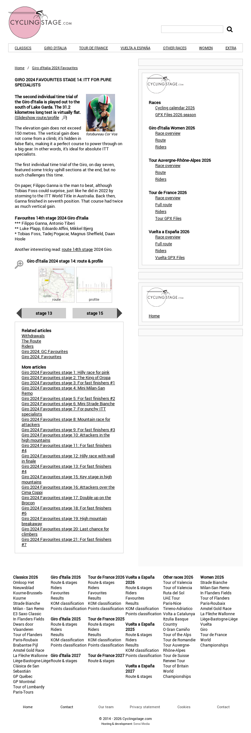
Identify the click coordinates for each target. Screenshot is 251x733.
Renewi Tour (174, 660)
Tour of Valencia (177, 582)
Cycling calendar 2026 (175, 107)
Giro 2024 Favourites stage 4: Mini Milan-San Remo (63, 390)
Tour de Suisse (176, 655)
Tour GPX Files (168, 218)
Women (206, 47)
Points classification (69, 608)
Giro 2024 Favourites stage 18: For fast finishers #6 (66, 510)
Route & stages (64, 582)
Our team (106, 706)
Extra (231, 47)
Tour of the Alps (177, 634)
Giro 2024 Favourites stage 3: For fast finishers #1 (68, 383)
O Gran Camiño (176, 629)
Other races (175, 47)
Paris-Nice (172, 603)
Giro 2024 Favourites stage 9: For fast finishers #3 (68, 430)
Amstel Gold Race (28, 650)
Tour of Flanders (27, 634)
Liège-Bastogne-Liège (31, 660)
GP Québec (22, 676)
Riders (160, 146)
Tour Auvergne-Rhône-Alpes (176, 647)
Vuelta (206, 624)
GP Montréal (24, 681)
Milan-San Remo (214, 587)
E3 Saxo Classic (27, 613)
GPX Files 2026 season (175, 114)
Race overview (167, 133)
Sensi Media (141, 724)
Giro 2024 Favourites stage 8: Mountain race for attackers (66, 421)
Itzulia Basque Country (175, 621)
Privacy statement (145, 706)
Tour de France (93, 47)
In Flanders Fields (28, 618)
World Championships (177, 673)
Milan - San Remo (28, 608)
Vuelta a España (135, 47)
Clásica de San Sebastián (26, 668)
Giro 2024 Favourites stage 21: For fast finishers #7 (66, 541)
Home (20, 67)
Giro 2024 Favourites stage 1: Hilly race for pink (65, 372)
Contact (223, 706)
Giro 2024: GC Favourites (45, 351)
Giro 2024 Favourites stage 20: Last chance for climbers (65, 531)
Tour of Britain (176, 665)
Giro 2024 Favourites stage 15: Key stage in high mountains (67, 479)
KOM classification (67, 603)
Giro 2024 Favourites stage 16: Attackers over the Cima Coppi (68, 489)
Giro (204, 629)
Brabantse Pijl (25, 645)
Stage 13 (44, 313)
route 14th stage (77, 249)
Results (57, 598)
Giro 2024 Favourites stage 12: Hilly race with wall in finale (68, 458)
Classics (23, 47)
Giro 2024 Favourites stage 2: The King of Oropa (66, 377)
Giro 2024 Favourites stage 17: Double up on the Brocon (66, 500)
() (41, 117)
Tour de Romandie (179, 639)
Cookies (184, 706)
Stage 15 (95, 313)
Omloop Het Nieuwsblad (23, 585)
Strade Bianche (26, 603)
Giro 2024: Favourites (41, 356)
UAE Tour (171, 598)
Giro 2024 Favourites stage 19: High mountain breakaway (64, 521)
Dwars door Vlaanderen (23, 626)
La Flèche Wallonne (30, 655)
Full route (163, 204)
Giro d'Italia (55, 47)
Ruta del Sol (173, 592)
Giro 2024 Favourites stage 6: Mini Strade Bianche (68, 403)
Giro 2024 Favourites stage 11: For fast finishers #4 (66, 447)
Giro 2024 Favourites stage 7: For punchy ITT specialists (64, 411)
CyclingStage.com (44, 22)
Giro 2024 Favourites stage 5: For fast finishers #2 (68, 398)
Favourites (60, 592)
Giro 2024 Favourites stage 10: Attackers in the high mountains (66, 437)
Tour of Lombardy (28, 686)
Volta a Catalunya (179, 613)
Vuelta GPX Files (170, 257)
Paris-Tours (23, 692)
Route (160, 140)
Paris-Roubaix (25, 639)
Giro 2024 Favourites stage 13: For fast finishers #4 (66, 468)
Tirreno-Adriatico (177, 608)
